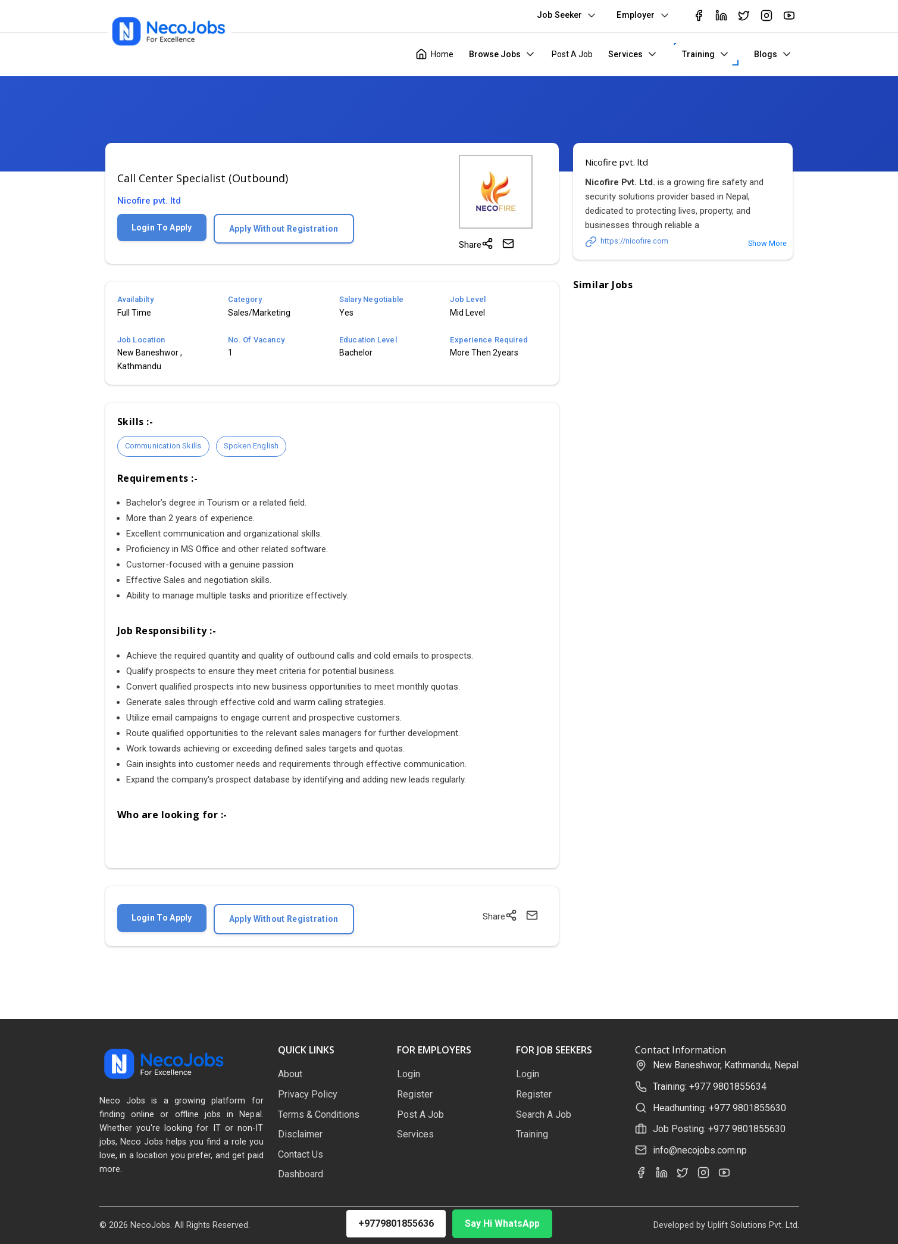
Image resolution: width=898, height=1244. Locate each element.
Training (698, 54)
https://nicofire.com (626, 242)
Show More (767, 243)
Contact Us (300, 1154)
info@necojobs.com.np (700, 1150)
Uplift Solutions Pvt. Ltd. (753, 1225)
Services (625, 54)
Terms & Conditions (318, 1114)
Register (415, 1094)
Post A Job (572, 54)
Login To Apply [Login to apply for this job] (162, 227)
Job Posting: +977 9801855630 (719, 1128)
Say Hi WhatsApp (502, 1223)
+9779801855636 (396, 1223)
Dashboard (300, 1174)
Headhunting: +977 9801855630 (719, 1108)
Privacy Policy (307, 1094)
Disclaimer (300, 1134)
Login (408, 1074)
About (290, 1074)
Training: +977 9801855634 (709, 1086)
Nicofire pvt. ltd (149, 200)
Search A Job (543, 1114)
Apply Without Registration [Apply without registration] (284, 228)
